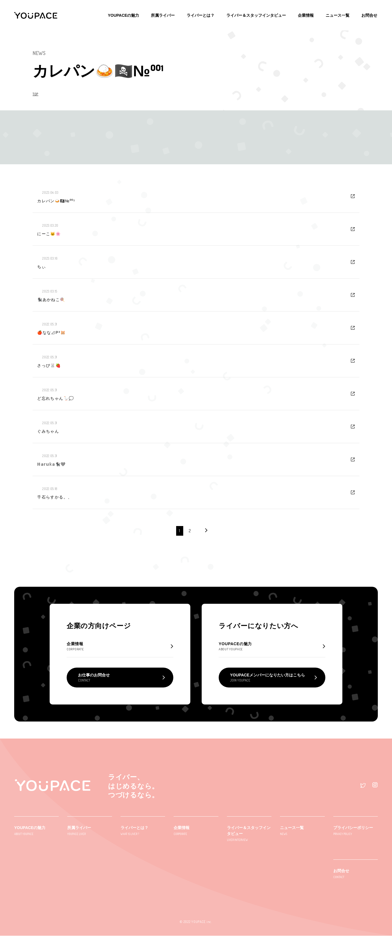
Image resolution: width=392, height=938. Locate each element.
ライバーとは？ (203, 14)
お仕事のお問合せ (94, 680)
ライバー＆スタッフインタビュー (258, 14)
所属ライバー (166, 14)
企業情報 (307, 14)
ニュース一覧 (339, 14)
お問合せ (370, 14)
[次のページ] (206, 531)
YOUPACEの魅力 (127, 14)
